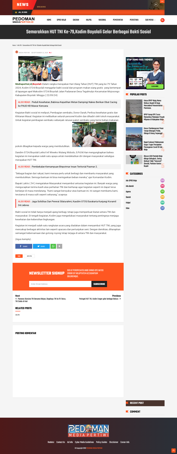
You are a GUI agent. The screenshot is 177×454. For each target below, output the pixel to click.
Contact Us (60, 442)
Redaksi (51, 442)
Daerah (128, 197)
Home (49, 20)
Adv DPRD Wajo (131, 181)
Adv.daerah (130, 186)
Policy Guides (101, 442)
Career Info (124, 442)
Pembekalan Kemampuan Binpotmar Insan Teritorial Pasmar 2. (64, 166)
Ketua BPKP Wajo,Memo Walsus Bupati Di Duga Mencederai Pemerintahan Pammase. (153, 104)
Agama (128, 192)
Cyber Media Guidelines (84, 442)
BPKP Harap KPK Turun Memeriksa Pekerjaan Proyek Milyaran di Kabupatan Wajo (154, 117)
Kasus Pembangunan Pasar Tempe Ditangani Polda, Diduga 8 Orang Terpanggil (153, 131)
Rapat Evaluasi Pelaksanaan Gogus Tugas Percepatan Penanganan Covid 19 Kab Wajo (154, 146)
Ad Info (70, 442)
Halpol (128, 203)
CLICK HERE (154, 86)
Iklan (127, 208)
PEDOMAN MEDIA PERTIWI (94, 448)
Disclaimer (113, 442)
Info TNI (29, 256)
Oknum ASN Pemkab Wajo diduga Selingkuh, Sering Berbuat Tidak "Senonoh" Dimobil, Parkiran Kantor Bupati (153, 161)
